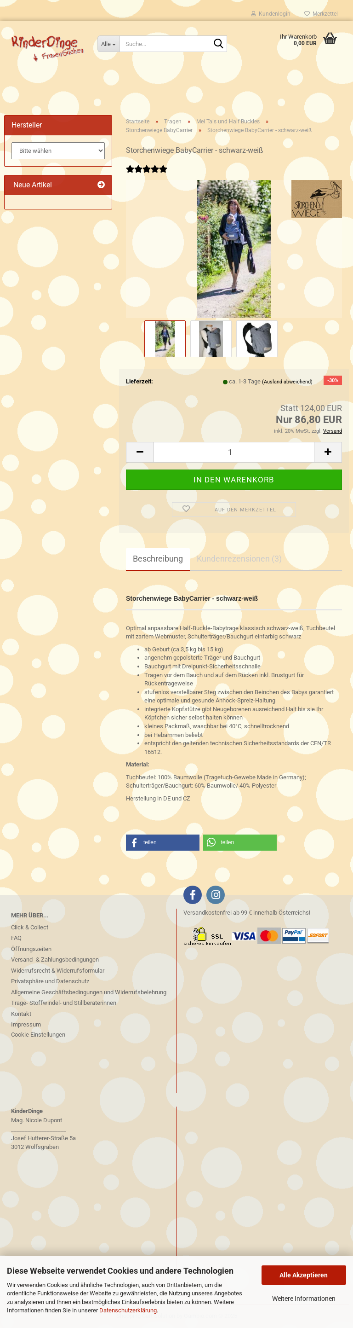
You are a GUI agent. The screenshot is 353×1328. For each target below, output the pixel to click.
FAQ (16, 937)
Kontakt (21, 1013)
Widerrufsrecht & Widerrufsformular (57, 970)
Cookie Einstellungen (38, 1034)
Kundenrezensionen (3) (239, 558)
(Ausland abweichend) (287, 382)
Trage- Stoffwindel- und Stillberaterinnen (63, 1002)
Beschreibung (158, 558)
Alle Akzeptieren (303, 1275)
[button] (140, 452)
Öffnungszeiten (31, 948)
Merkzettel (321, 14)
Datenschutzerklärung (128, 1310)
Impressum (26, 1024)
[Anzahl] (234, 452)
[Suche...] (108, 43)
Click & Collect (29, 927)
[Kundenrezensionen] (146, 175)
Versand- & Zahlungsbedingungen (55, 959)
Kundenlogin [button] (270, 14)
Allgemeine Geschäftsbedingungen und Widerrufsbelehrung (88, 992)
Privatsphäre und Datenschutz (50, 981)
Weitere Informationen (304, 1298)
